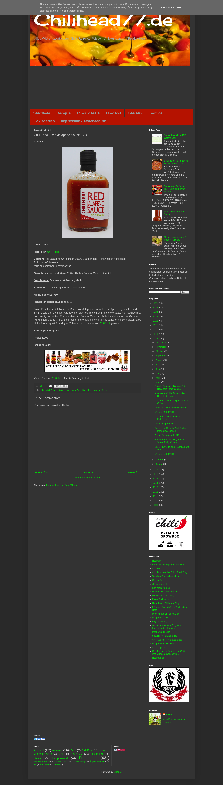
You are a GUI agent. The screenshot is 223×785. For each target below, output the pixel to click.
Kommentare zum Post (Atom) (61, 485)
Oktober (160, 351)
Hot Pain (156, 561)
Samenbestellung (42, 761)
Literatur (135, 113)
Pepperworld (60, 758)
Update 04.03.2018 (164, 454)
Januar (159, 464)
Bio (43, 390)
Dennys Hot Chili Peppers (165, 591)
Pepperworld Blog (161, 632)
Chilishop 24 (158, 647)
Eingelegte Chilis (43, 754)
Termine (155, 113)
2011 (156, 496)
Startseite (41, 113)
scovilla (58, 764)
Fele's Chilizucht (160, 599)
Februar (160, 459)
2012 (156, 492)
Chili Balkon (158, 568)
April (158, 378)
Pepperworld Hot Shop (163, 643)
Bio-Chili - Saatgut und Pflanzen (168, 564)
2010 (156, 500)
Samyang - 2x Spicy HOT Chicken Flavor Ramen (174, 189)
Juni (158, 369)
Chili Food (53, 251)
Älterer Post (134, 472)
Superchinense (97, 761)
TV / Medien (44, 121)
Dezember (161, 342)
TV (35, 765)
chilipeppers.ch (159, 584)
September (161, 355)
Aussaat (57, 750)
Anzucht (39, 750)
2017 (156, 469)
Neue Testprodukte (164, 423)
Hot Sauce (61, 390)
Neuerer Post (41, 472)
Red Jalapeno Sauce (97, 390)
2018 (156, 338)
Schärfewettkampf (78, 761)
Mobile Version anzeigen (87, 477)
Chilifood (105, 323)
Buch (73, 750)
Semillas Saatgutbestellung (166, 576)
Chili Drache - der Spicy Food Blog (169, 572)
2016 (156, 474)
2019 (156, 334)
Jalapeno (71, 390)
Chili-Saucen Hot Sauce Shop (167, 640)
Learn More (167, 7)
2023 (156, 316)
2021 (156, 325)
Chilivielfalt (157, 580)
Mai (158, 373)
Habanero (76, 753)
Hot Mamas (158, 658)
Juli (158, 364)
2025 (156, 307)
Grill (61, 754)
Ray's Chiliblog (159, 621)
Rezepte (63, 113)
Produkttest (82, 390)
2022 (156, 321)
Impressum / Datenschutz (83, 121)
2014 (156, 483)
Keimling (97, 753)
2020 (156, 329)
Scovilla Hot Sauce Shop (164, 636)
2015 (156, 478)
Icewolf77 (171, 714)
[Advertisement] (111, 88)
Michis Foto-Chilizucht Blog (166, 614)
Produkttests (88, 113)
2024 (156, 312)
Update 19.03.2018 (164, 412)
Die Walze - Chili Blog (163, 595)
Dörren (101, 750)
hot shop (44, 764)
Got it (180, 7)
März (158, 382)
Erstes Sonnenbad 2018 (167, 435)
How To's (113, 113)
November (161, 347)
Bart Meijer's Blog (161, 588)
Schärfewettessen (60, 761)
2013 (156, 487)
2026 (156, 303)
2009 (156, 505)
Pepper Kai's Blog (161, 617)
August (159, 360)
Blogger (117, 772)
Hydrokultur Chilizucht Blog (165, 603)
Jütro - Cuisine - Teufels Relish (170, 408)
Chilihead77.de (103, 19)
